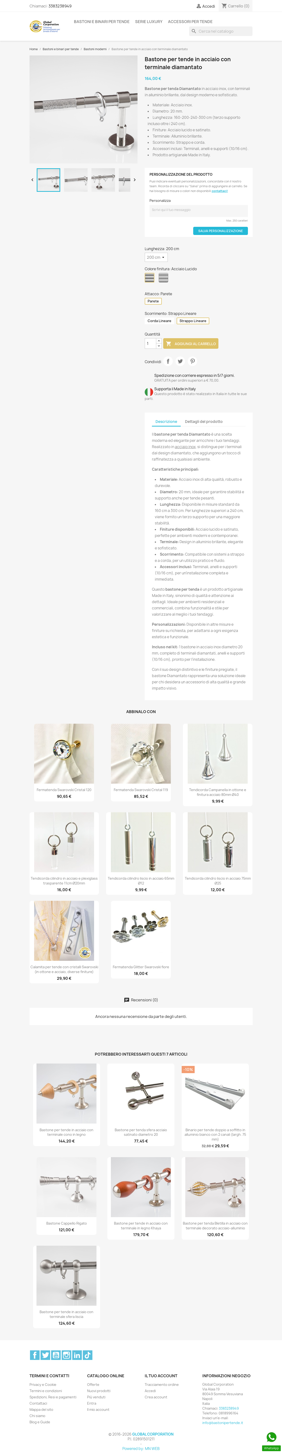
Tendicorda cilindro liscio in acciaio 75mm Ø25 (218, 880)
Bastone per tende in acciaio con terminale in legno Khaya (141, 1225)
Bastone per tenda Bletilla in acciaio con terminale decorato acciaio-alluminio (215, 1225)
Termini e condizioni (46, 1391)
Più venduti (96, 1397)
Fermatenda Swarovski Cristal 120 (64, 790)
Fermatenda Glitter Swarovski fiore (141, 967)
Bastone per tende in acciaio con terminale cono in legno (66, 1132)
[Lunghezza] (156, 257)
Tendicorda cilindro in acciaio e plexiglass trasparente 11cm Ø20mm (64, 880)
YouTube (56, 1355)
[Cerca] (220, 31)
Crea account (156, 1397)
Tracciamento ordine (162, 1384)
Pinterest (192, 361)
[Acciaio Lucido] (150, 279)
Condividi (168, 361)
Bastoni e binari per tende (102, 21)
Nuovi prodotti (98, 1391)
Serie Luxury (148, 21)
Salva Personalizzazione (220, 231)
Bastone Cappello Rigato (66, 1223)
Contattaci (38, 1403)
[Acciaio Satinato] (164, 279)
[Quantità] (150, 343)
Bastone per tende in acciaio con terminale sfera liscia (66, 1314)
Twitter (45, 1355)
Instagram (66, 1355)
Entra (91, 1403)
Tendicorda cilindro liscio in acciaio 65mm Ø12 (141, 880)
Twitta (180, 361)
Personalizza (160, 200)
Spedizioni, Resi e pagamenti (53, 1397)
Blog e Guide (40, 1422)
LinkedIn (77, 1355)
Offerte (93, 1384)
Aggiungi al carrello (191, 344)
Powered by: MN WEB (141, 1448)
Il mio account (98, 1409)
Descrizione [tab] (166, 421)
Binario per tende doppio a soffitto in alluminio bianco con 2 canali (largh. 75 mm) (215, 1135)
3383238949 (60, 6)
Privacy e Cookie (43, 1384)
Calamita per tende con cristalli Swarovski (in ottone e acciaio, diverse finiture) (64, 969)
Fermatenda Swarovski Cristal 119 (141, 790)
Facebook (35, 1355)
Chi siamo (37, 1415)
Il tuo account (161, 1375)
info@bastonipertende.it (222, 1422)
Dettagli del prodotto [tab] (204, 421)
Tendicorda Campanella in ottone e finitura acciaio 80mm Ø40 (217, 792)
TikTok (87, 1355)
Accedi (150, 1391)
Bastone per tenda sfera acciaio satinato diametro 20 (141, 1132)
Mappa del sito (41, 1409)
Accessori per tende (190, 21)
